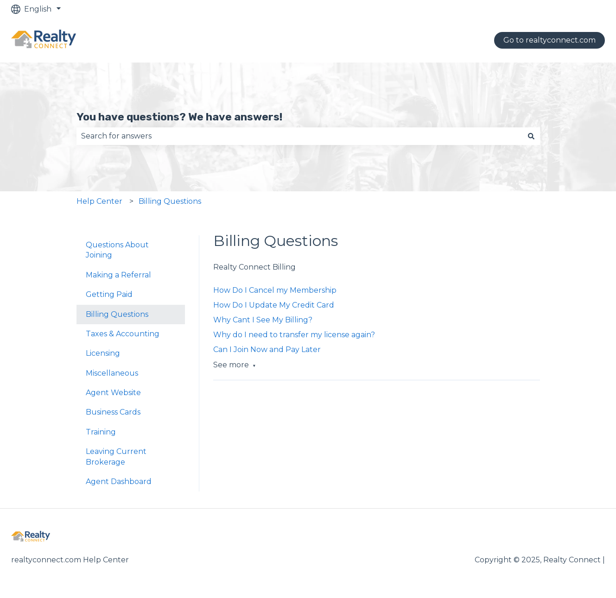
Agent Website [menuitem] (113, 392)
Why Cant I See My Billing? (262, 319)
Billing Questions (170, 201)
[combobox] (299, 136)
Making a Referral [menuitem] (118, 275)
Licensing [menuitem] (103, 353)
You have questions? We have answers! (179, 116)
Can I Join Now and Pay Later (267, 349)
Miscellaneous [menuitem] (112, 373)
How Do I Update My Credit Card (273, 305)
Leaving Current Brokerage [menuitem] (116, 456)
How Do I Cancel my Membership (275, 290)
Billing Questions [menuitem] (117, 314)
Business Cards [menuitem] (113, 412)
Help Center (99, 201)
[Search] (531, 136)
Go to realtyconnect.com (549, 40)
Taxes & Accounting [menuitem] (122, 333)
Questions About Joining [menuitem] (117, 249)
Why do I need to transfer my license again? (294, 334)
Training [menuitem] (101, 432)
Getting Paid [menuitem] (109, 294)
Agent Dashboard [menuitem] (119, 481)
